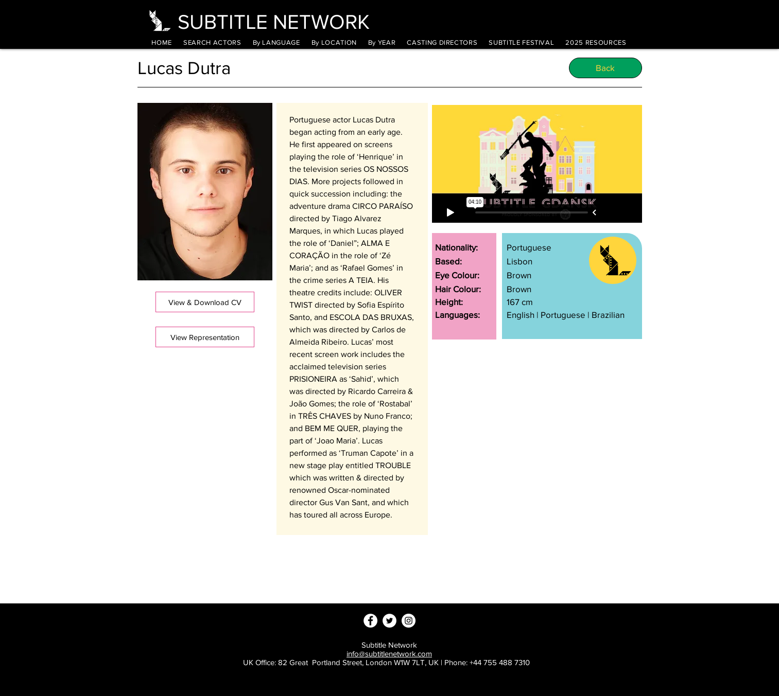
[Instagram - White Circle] (409, 621)
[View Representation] (204, 337)
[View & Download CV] (204, 302)
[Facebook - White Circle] (370, 621)
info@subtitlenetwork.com (389, 653)
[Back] (605, 68)
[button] (276, 42)
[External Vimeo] (537, 164)
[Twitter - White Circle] (389, 621)
